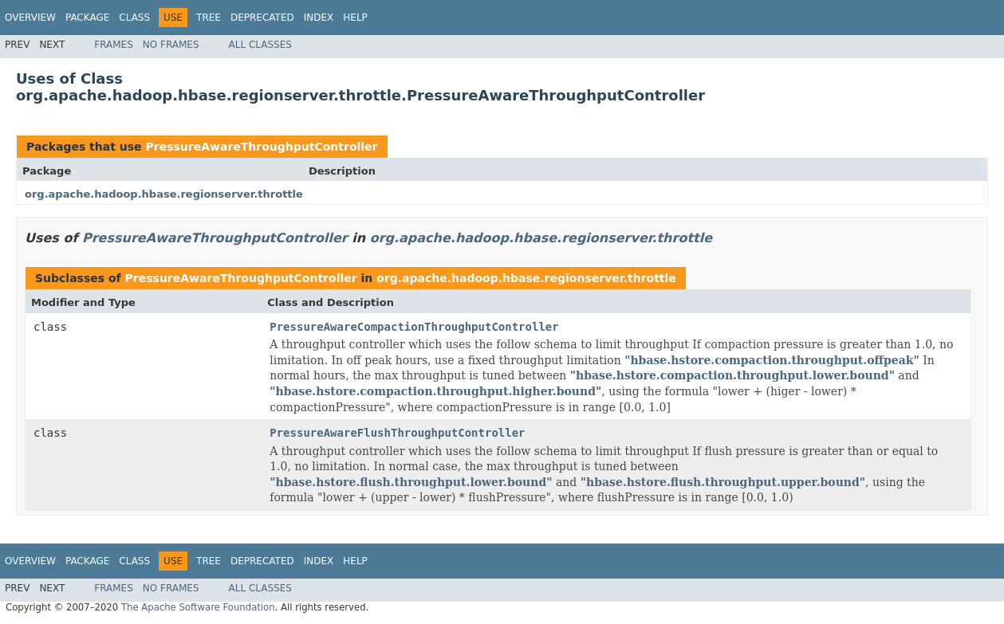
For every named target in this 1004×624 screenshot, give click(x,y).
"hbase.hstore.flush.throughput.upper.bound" (723, 482)
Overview (30, 17)
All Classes (260, 44)
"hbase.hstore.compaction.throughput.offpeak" (771, 360)
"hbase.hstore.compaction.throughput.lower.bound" (732, 375)
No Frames (171, 44)
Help (355, 17)
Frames (113, 44)
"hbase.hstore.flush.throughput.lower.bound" (411, 482)
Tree (208, 17)
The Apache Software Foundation (198, 607)
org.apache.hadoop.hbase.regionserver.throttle (164, 194)
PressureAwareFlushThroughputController (397, 432)
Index (319, 17)
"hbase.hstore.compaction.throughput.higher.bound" (435, 391)
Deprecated (262, 17)
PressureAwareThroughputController (261, 146)
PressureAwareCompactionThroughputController (414, 326)
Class (134, 17)
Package (87, 17)
